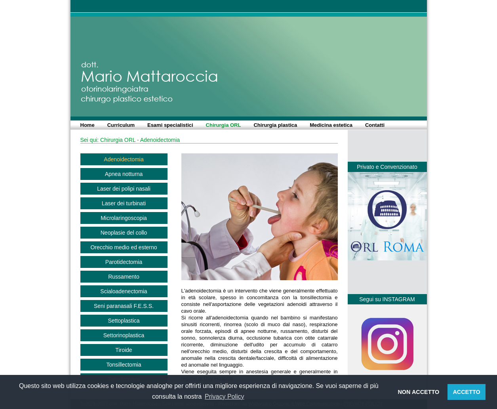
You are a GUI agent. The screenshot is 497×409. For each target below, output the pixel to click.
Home (87, 125)
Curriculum (121, 125)
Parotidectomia (123, 262)
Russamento (123, 276)
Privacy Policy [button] (224, 396)
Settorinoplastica (124, 335)
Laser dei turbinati (124, 203)
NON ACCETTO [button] (418, 392)
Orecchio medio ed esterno (123, 247)
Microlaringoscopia (124, 218)
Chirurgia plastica (275, 125)
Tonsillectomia (124, 364)
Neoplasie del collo (124, 232)
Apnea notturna (124, 174)
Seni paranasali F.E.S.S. (124, 306)
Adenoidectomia (123, 159)
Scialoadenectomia (123, 291)
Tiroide (123, 350)
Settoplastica (123, 320)
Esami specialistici (170, 125)
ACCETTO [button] (466, 392)
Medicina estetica (331, 125)
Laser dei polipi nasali (123, 188)
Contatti (375, 125)
